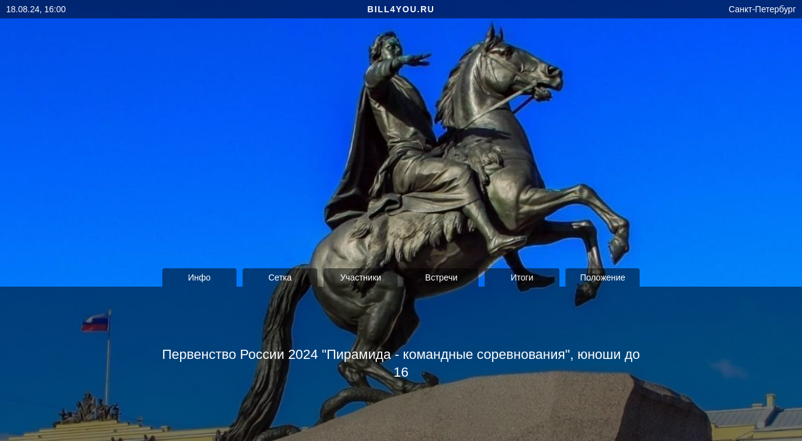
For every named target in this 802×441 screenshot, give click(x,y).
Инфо (199, 277)
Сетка (280, 277)
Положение (603, 277)
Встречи (441, 277)
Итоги (521, 277)
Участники (360, 277)
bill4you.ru (401, 9)
